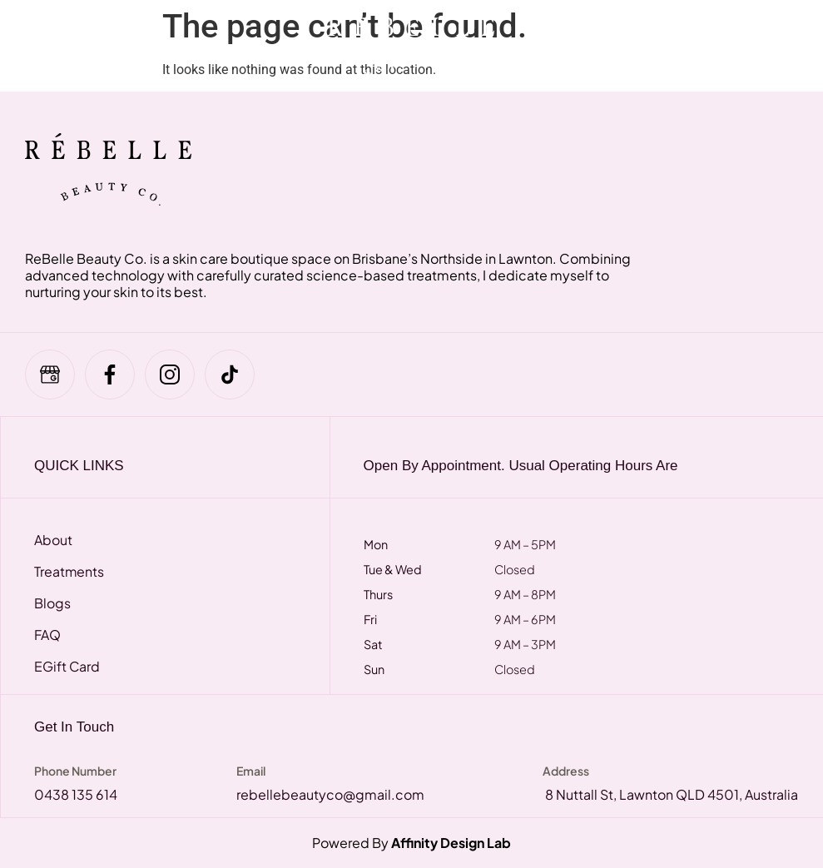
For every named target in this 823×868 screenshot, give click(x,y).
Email (250, 770)
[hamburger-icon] (52, 45)
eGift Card (67, 666)
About (53, 540)
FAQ (47, 635)
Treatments (69, 571)
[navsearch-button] (682, 46)
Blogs (52, 603)
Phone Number (75, 770)
